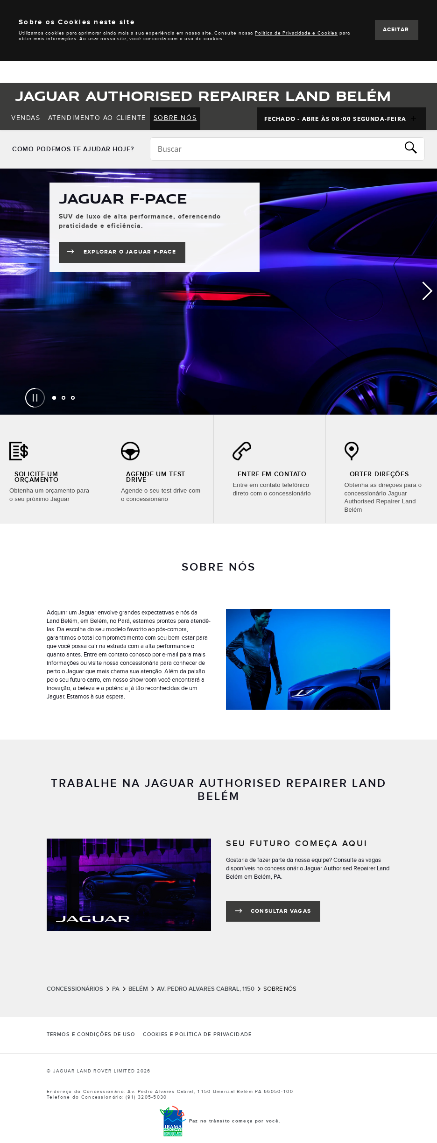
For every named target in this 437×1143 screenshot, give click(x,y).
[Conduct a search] (274, 149)
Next (427, 291)
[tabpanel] (218, 292)
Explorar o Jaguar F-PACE (134, 253)
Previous (9, 291)
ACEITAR (396, 29)
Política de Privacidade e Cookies (296, 33)
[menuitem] (25, 118)
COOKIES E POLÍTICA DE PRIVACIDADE (197, 1034)
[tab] (54, 398)
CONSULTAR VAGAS (281, 911)
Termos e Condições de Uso (91, 1034)
